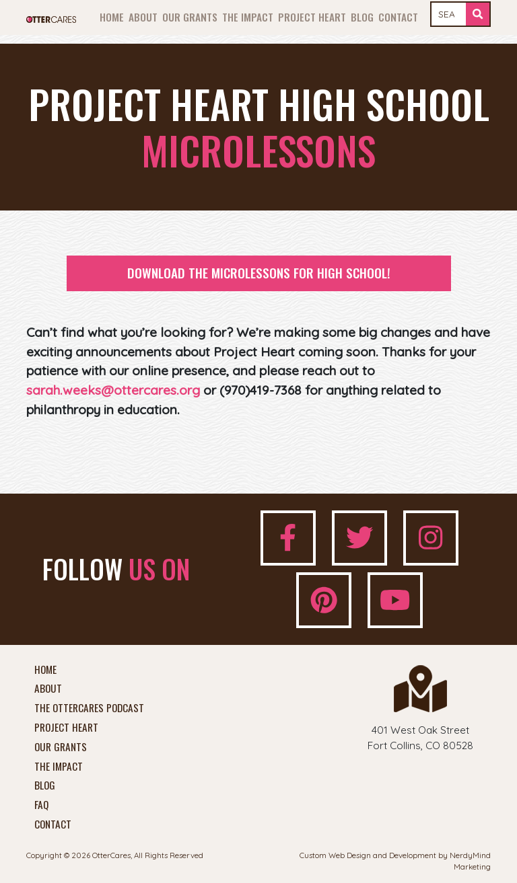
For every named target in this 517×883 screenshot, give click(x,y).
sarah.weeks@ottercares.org (113, 390)
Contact (398, 16)
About (143, 16)
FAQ (41, 805)
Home (112, 16)
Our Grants (189, 16)
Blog (362, 16)
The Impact (247, 16)
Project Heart (312, 16)
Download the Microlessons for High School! (258, 272)
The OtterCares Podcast (89, 708)
